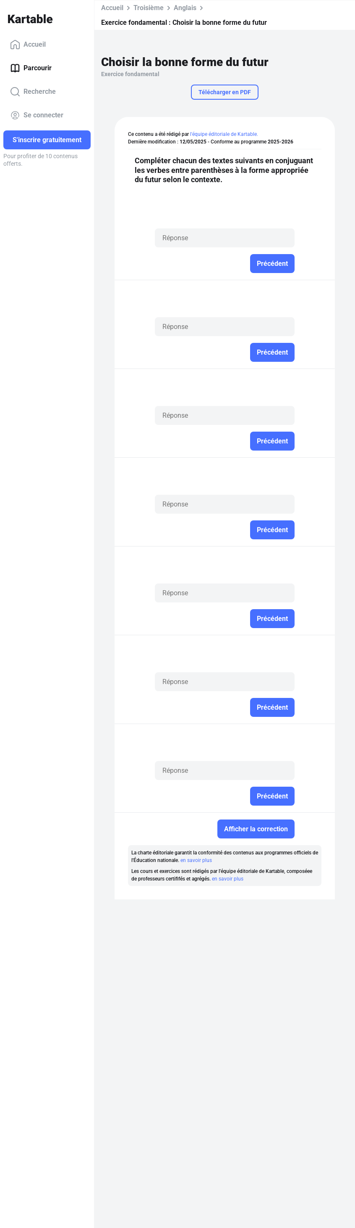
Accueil (28, 45)
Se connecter (36, 115)
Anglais (185, 8)
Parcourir (31, 68)
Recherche (33, 92)
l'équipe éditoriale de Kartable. (224, 134)
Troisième (148, 8)
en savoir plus (196, 860)
